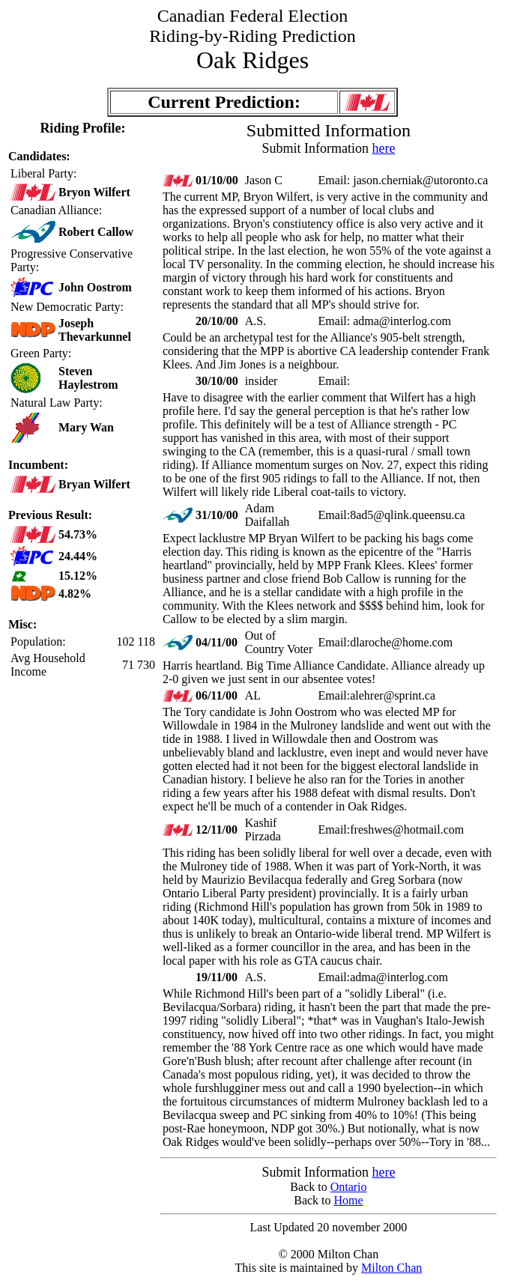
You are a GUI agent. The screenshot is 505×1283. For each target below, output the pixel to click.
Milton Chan (391, 1267)
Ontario (348, 1186)
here (383, 148)
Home (348, 1200)
